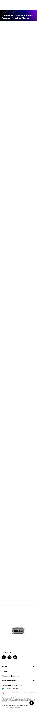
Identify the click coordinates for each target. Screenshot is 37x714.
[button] (31, 703)
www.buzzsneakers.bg (13, 705)
